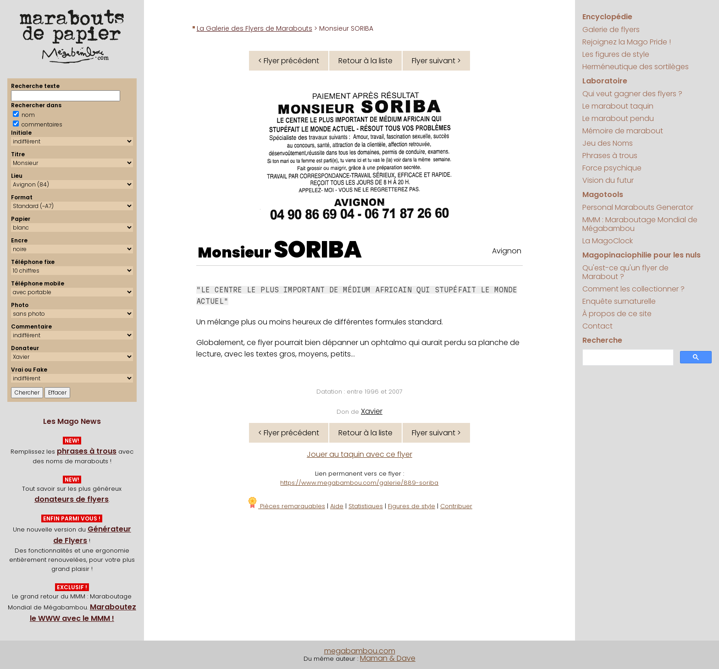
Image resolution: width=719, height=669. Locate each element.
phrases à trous (86, 451)
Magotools (602, 194)
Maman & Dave (387, 658)
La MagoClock (607, 241)
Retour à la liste (365, 60)
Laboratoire (604, 81)
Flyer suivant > (436, 60)
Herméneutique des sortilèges (635, 66)
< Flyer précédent (288, 60)
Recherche (602, 340)
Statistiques (365, 506)
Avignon (506, 251)
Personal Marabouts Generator (637, 207)
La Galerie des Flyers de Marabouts (254, 28)
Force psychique (612, 168)
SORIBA (318, 250)
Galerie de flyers (611, 29)
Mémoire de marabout (622, 131)
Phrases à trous (609, 155)
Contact (597, 326)
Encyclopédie (607, 16)
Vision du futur (608, 180)
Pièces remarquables (286, 506)
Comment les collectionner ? (633, 289)
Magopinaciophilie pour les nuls (641, 255)
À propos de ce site (617, 313)
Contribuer (456, 506)
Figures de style (411, 506)
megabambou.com (359, 651)
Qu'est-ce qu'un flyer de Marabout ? (625, 272)
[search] (627, 357)
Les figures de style (615, 54)
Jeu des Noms (607, 143)
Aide (336, 506)
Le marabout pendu (618, 118)
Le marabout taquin (617, 106)
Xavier (371, 411)
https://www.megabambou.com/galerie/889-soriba (359, 482)
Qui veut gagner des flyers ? (632, 93)
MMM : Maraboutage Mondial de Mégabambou (639, 224)
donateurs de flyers (71, 499)
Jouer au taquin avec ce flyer (359, 454)
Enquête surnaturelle (619, 301)
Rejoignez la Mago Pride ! (626, 42)
